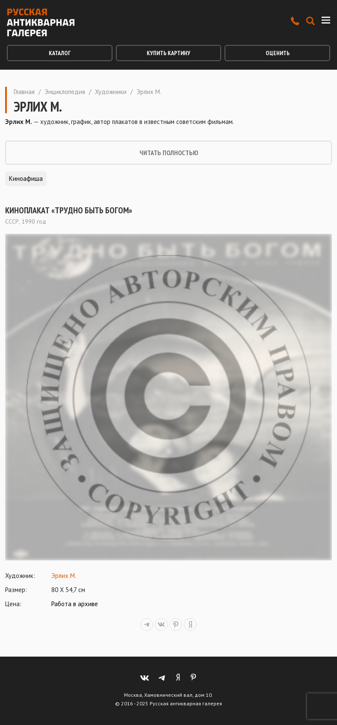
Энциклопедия (64, 92)
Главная (24, 92)
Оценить (278, 53)
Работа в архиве (74, 604)
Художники (111, 92)
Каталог (60, 53)
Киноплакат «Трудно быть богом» (68, 210)
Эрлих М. (63, 576)
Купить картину (168, 53)
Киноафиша (26, 178)
